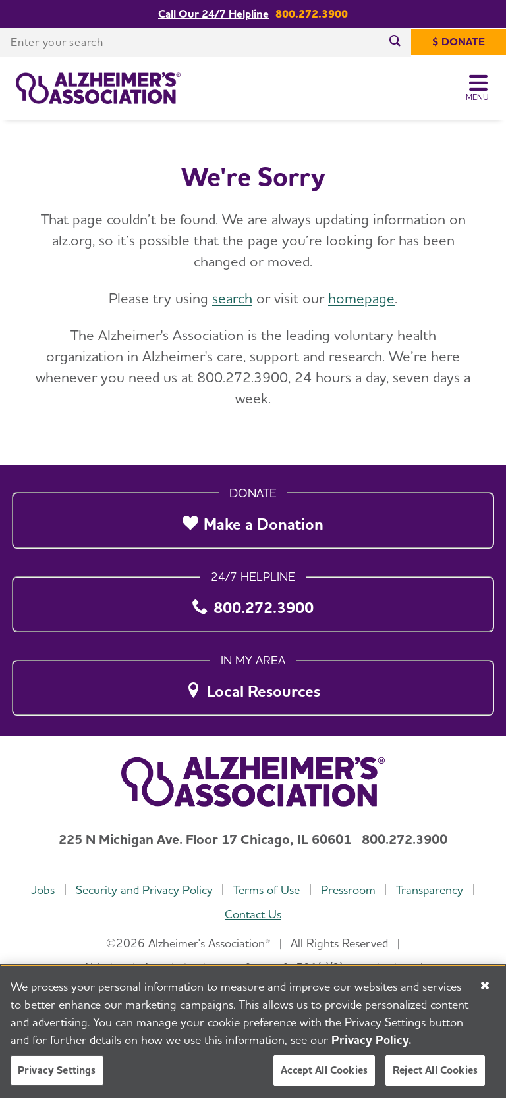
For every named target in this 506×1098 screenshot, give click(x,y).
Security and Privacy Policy (144, 890)
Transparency (429, 890)
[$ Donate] (458, 42)
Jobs (43, 890)
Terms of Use (266, 890)
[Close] (484, 996)
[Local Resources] (253, 684)
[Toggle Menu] (478, 88)
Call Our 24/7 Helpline (213, 14)
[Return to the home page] (98, 88)
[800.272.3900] (253, 600)
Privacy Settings (57, 1081)
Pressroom (348, 890)
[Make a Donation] (253, 517)
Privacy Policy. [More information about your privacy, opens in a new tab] (371, 1051)
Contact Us (253, 914)
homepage (361, 298)
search (232, 298)
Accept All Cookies (324, 1081)
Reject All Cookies (435, 1081)
